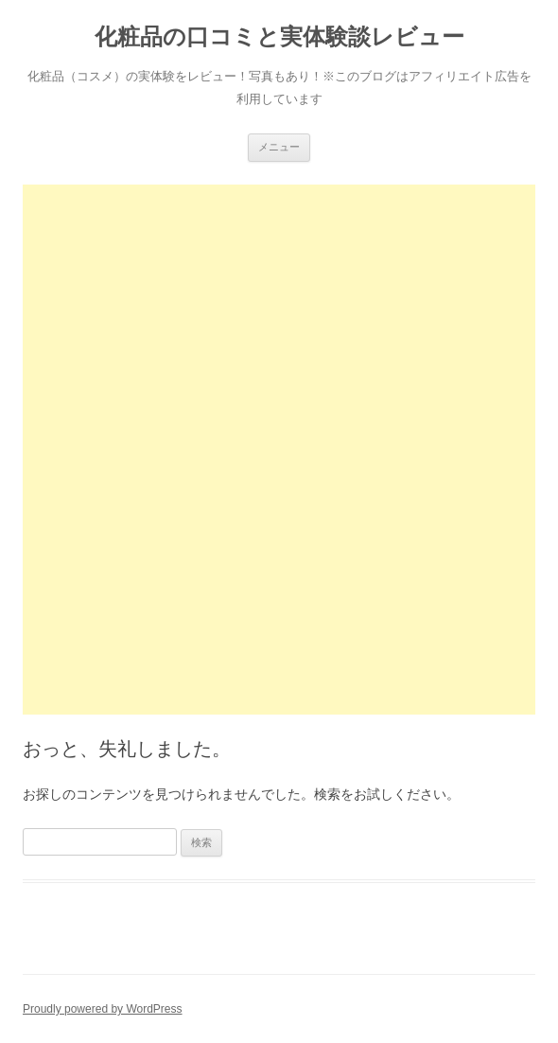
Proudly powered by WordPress (103, 1009)
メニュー (279, 146)
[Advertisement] (279, 317)
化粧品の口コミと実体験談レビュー (279, 36)
